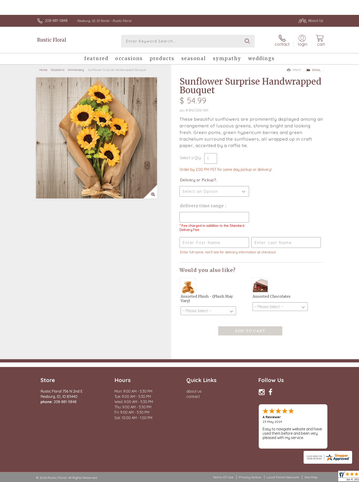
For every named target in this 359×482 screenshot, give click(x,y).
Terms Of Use (223, 477)
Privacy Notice (250, 477)
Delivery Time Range (202, 205)
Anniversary (76, 70)
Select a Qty (190, 157)
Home (43, 70)
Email (313, 70)
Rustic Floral (51, 40)
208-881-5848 (56, 20)
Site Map (311, 477)
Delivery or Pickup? (198, 180)
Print (294, 70)
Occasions (57, 70)
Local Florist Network (283, 477)
